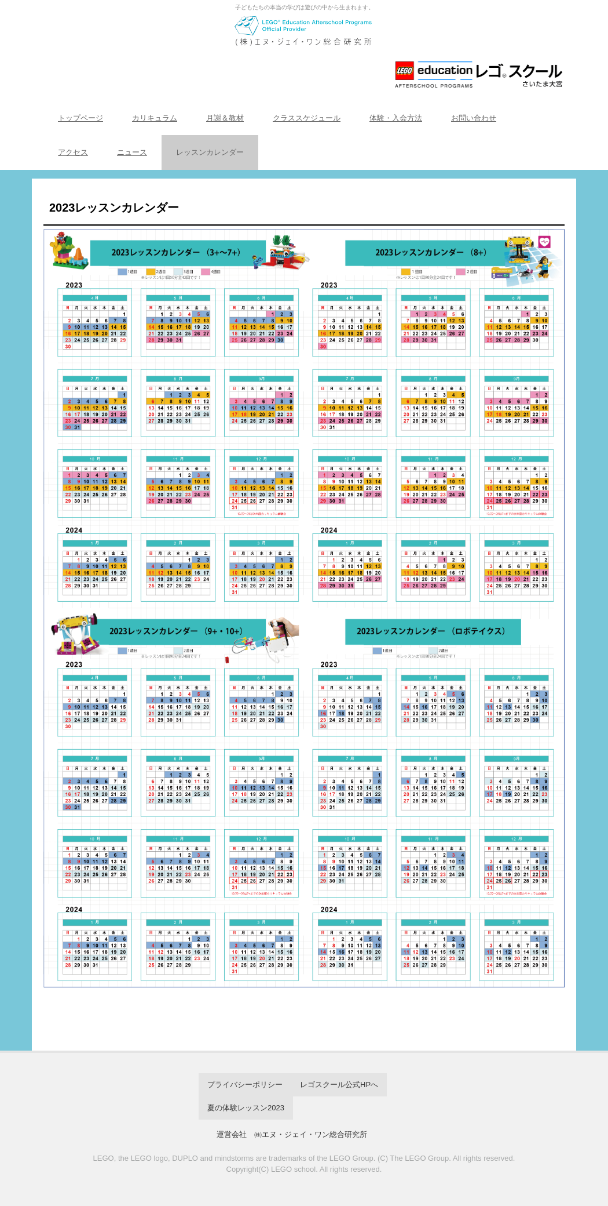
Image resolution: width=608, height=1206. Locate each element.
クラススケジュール (306, 118)
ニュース (132, 152)
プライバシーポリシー (245, 1084)
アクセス (73, 152)
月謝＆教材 (225, 118)
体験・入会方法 (395, 118)
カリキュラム (154, 118)
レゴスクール (304, 50)
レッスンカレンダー (210, 152)
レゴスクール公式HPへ (339, 1084)
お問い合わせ (473, 118)
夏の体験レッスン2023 (245, 1107)
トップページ (80, 118)
